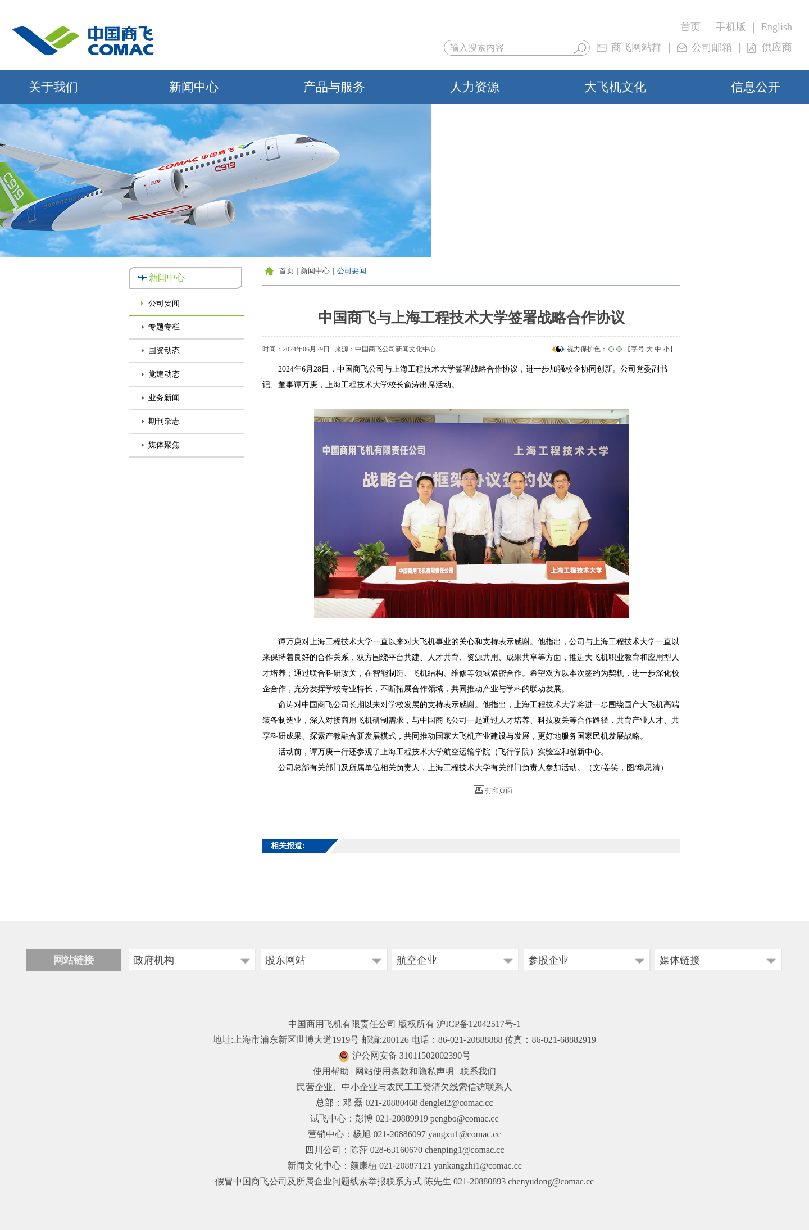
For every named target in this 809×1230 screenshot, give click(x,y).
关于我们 (53, 87)
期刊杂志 (164, 421)
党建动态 (164, 374)
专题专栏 (164, 327)
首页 (690, 27)
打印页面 (498, 790)
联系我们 (478, 1071)
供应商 (777, 47)
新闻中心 (194, 87)
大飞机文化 (615, 87)
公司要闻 (164, 303)
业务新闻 (164, 398)
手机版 (731, 27)
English (776, 27)
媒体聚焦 (164, 445)
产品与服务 (334, 87)
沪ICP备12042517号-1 (479, 1024)
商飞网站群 (636, 47)
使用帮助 (331, 1071)
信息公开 (755, 87)
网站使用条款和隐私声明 (404, 1071)
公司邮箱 (712, 47)
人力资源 (474, 87)
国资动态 (164, 350)
